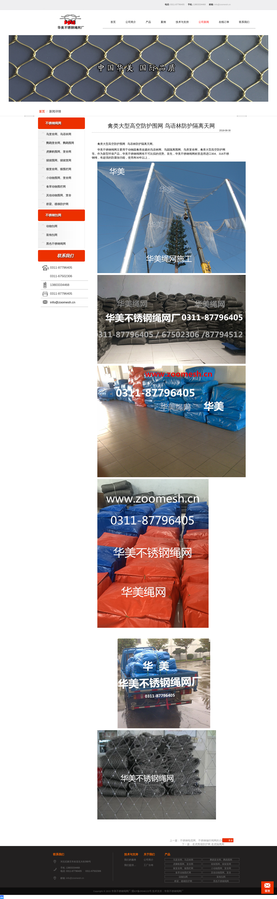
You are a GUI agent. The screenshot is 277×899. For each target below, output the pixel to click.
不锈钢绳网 (53, 123)
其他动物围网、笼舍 (56, 195)
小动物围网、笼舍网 (56, 177)
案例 (163, 22)
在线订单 (224, 22)
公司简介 (131, 22)
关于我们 (149, 854)
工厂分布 (148, 865)
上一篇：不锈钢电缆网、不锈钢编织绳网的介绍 (197, 840)
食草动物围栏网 (54, 186)
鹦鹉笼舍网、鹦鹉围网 (58, 142)
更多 (230, 840)
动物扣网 (49, 226)
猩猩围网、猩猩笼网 (56, 160)
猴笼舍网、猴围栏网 (56, 169)
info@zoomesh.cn (222, 4)
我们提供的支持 (132, 865)
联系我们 (244, 22)
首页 (113, 22)
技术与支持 (182, 22)
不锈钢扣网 (53, 215)
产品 (148, 22)
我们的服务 (130, 859)
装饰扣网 (49, 234)
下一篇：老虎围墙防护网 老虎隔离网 (203, 844)
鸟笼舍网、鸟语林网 (56, 134)
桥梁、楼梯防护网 (55, 204)
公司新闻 (204, 22)
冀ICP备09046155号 (142, 891)
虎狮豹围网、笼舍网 (56, 151)
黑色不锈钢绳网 (54, 243)
